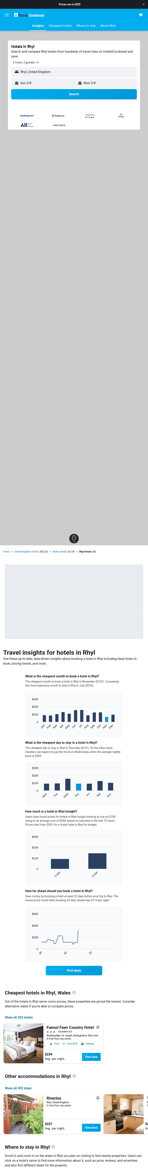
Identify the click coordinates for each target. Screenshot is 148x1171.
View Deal (91, 1056)
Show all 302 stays (18, 1088)
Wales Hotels (60, 551)
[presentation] (74, 992)
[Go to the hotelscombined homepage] (29, 15)
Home (6, 551)
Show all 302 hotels (19, 1017)
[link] (74, 970)
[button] (143, 4)
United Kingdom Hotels (26, 551)
